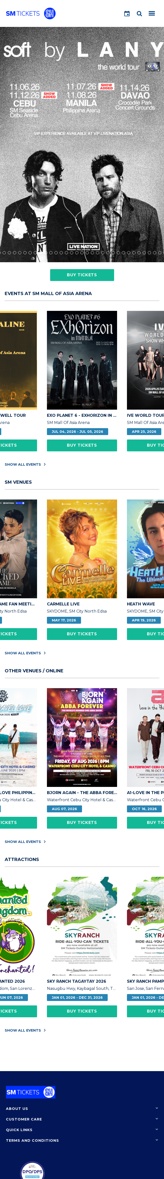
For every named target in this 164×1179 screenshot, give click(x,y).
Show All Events (25, 464)
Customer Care (24, 1119)
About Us (17, 1108)
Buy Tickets (82, 275)
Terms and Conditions (32, 1140)
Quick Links (19, 1130)
